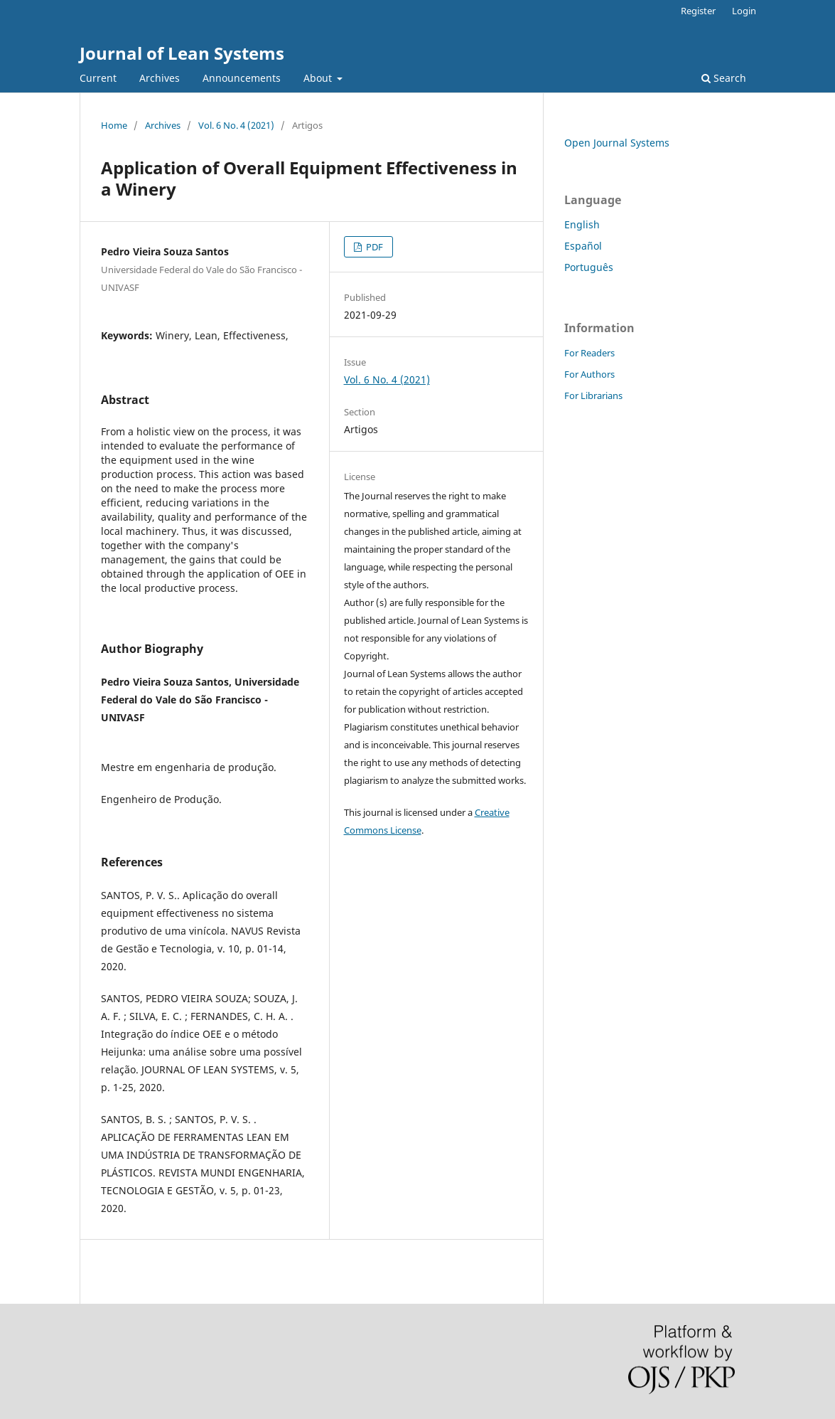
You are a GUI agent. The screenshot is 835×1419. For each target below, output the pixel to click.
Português (588, 267)
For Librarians (593, 395)
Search (723, 78)
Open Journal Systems (616, 142)
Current (98, 78)
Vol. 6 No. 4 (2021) (236, 125)
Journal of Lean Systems (182, 53)
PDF (373, 246)
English (582, 224)
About (319, 78)
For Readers (589, 352)
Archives (159, 78)
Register (698, 10)
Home (114, 125)
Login (744, 10)
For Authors (589, 374)
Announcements (242, 78)
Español (583, 246)
